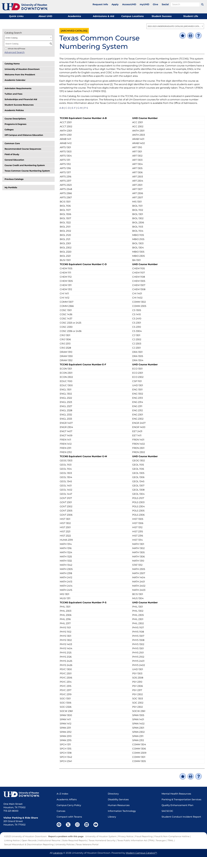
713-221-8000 (10, 810)
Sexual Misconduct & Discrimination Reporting (28, 844)
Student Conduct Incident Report (181, 816)
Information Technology (122, 811)
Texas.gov (161, 840)
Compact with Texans (69, 816)
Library (112, 816)
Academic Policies (14, 110)
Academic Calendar (15, 80)
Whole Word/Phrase (16, 49)
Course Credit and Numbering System (25, 165)
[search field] (185, 4)
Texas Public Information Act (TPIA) (135, 840)
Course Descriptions (15, 118)
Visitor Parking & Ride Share (20, 817)
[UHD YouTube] (95, 824)
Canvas (61, 811)
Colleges (9, 129)
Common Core (12, 143)
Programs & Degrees (15, 124)
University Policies (64, 844)
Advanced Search (14, 52)
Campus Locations (132, 16)
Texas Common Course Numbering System (27, 170)
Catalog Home (12, 63)
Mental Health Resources (176, 793)
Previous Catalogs (14, 179)
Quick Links (16, 16)
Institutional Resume (49, 840)
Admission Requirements (18, 88)
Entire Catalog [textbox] (11, 38)
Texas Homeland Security (102, 840)
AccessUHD (129, 4)
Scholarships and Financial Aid (21, 99)
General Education (14, 160)
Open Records (29, 840)
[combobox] (175, 26)
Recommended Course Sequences (23, 149)
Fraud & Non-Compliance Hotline (171, 836)
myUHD (144, 4)
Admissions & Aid (103, 16)
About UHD (45, 16)
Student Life (190, 16)
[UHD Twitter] (68, 824)
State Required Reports (74, 840)
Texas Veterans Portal (87, 844)
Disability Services (118, 799)
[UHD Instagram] (77, 824)
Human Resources (119, 805)
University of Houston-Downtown (22, 69)
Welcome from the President (20, 74)
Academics (74, 16)
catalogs (58, 853)
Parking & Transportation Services (181, 799)
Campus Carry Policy (69, 805)
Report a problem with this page (66, 836)
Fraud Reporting (144, 836)
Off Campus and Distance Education (24, 135)
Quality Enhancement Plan (177, 805)
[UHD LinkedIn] (86, 824)
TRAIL (171, 840)
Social (165, 4)
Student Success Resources (19, 105)
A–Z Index (62, 793)
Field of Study (12, 154)
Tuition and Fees (13, 94)
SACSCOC (167, 811)
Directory (113, 793)
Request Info (100, 4)
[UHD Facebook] (59, 824)
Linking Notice (12, 840)
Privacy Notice (125, 836)
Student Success (162, 16)
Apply (115, 4)
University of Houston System (100, 836)
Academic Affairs (67, 799)
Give (155, 4)
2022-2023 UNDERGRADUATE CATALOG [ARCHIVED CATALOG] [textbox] (174, 26)
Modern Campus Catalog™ (141, 853)
